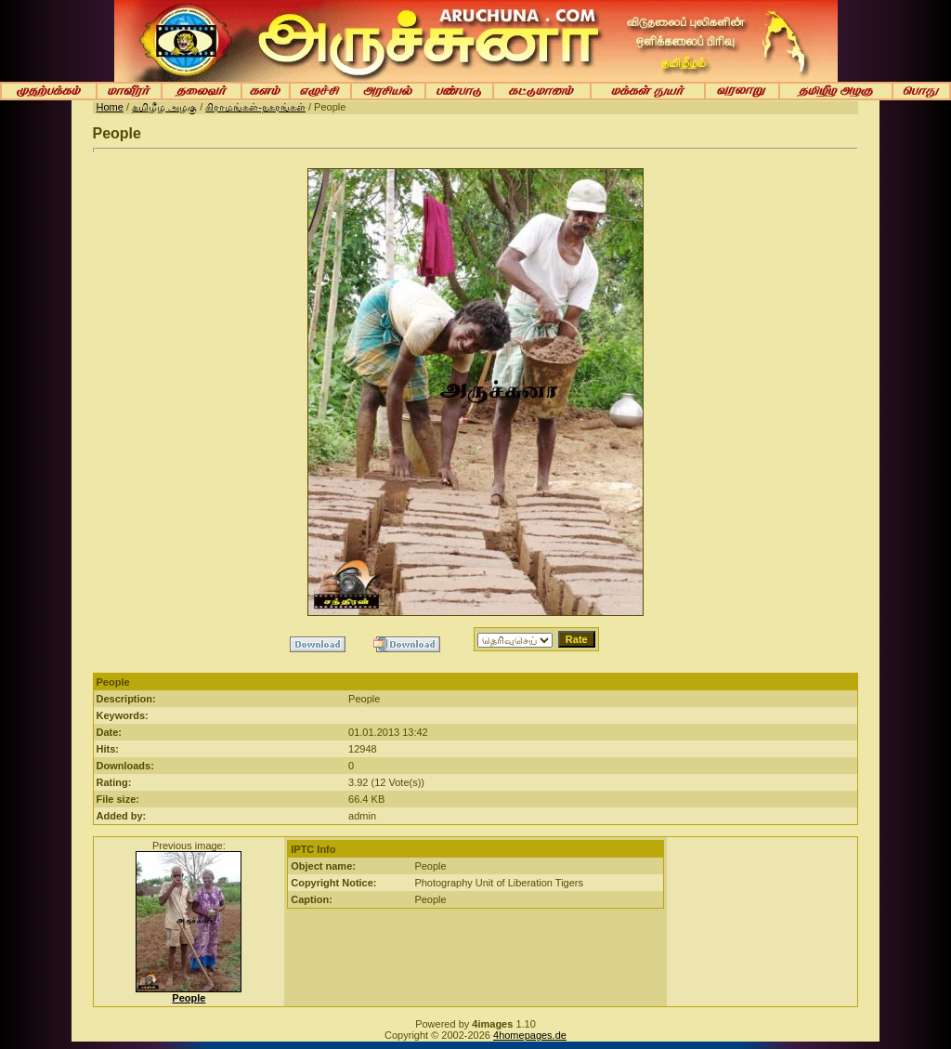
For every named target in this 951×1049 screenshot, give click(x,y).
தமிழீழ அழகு (164, 106)
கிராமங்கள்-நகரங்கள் (255, 106)
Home (110, 106)
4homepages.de (530, 1035)
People (188, 997)
